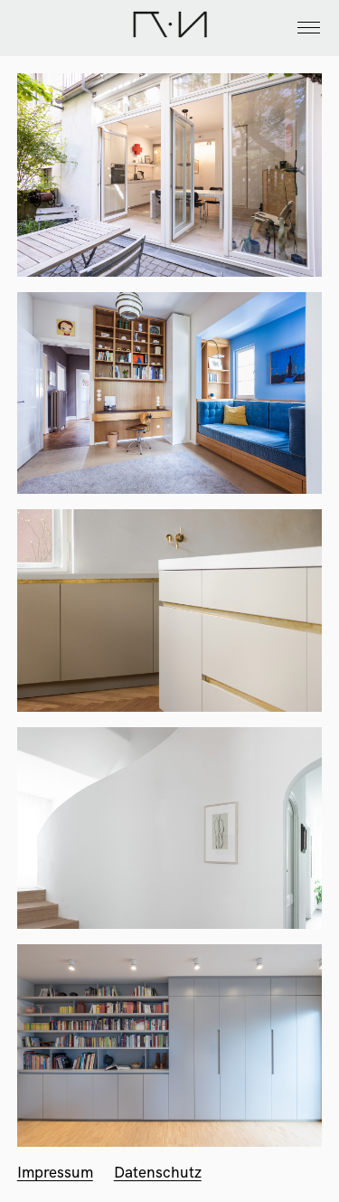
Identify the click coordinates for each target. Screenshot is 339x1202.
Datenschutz (158, 1172)
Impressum (55, 1172)
